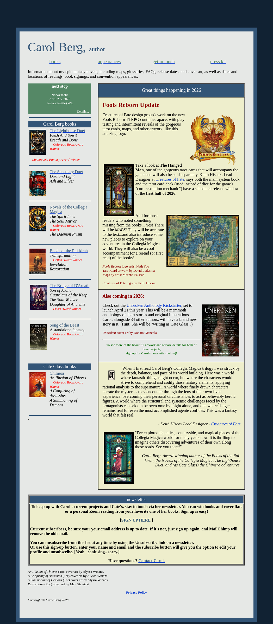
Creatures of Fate (170, 179)
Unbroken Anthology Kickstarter (154, 305)
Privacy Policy (136, 592)
